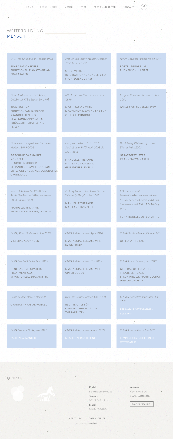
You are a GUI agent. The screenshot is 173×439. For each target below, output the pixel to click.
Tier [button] (84, 7)
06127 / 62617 (97, 400)
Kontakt (128, 7)
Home (29, 7)
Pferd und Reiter (105, 7)
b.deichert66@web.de (100, 391)
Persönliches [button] (49, 7)
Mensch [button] (69, 7)
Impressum (74, 418)
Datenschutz (97, 418)
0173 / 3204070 (98, 409)
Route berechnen (142, 404)
